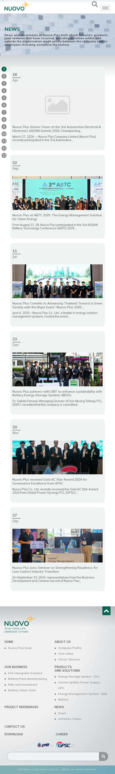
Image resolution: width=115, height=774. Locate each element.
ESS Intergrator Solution (25, 673)
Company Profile (70, 648)
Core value (66, 653)
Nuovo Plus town (20, 648)
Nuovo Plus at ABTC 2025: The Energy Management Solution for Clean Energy (57, 217)
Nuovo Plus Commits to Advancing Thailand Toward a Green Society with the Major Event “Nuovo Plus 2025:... (57, 305)
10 (4, 134)
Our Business (16, 667)
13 (4, 155)
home (9, 642)
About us (63, 642)
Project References (21, 707)
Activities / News (70, 718)
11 (4, 141)
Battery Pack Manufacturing (27, 678)
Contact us (15, 726)
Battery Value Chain (22, 690)
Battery (63, 699)
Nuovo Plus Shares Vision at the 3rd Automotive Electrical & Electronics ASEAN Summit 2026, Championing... (56, 129)
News (59, 707)
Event (62, 713)
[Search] (103, 756)
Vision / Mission (69, 659)
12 (4, 148)
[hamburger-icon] (105, 8)
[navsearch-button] (94, 5)
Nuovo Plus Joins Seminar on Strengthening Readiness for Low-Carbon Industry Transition (55, 570)
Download (14, 734)
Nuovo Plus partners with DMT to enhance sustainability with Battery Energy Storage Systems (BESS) (57, 393)
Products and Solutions (67, 668)
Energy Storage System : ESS (79, 676)
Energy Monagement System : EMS (82, 693)
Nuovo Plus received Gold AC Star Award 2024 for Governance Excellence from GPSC (49, 481)
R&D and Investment (22, 684)
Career (62, 734)
